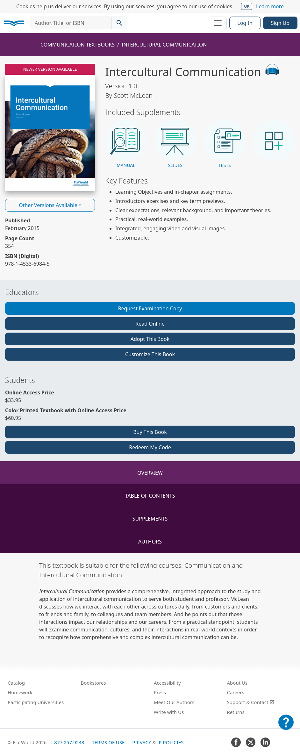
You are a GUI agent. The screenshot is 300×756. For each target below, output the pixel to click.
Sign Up (280, 22)
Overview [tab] (150, 472)
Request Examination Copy (150, 308)
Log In (244, 22)
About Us (237, 683)
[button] (126, 144)
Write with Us (169, 712)
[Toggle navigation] (218, 23)
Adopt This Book (150, 338)
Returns (236, 712)
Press (160, 692)
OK (246, 6)
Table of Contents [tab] (150, 495)
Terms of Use (108, 742)
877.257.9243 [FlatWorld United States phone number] (69, 742)
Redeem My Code (150, 447)
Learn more (270, 6)
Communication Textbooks (77, 44)
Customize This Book (150, 354)
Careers (235, 692)
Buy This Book (150, 432)
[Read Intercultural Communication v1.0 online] (50, 127)
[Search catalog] (119, 23)
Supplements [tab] (150, 518)
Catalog (16, 683)
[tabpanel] (150, 601)
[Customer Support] (286, 726)
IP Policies (170, 742)
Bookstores (93, 683)
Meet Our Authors (174, 702)
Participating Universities (36, 702)
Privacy (141, 742)
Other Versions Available (48, 205)
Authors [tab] (150, 541)
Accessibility (167, 683)
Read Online (150, 323)
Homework (20, 692)
